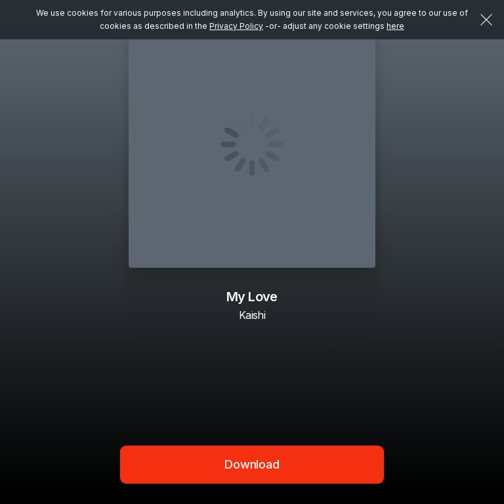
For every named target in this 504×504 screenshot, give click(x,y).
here (395, 26)
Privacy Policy (236, 26)
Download (252, 464)
